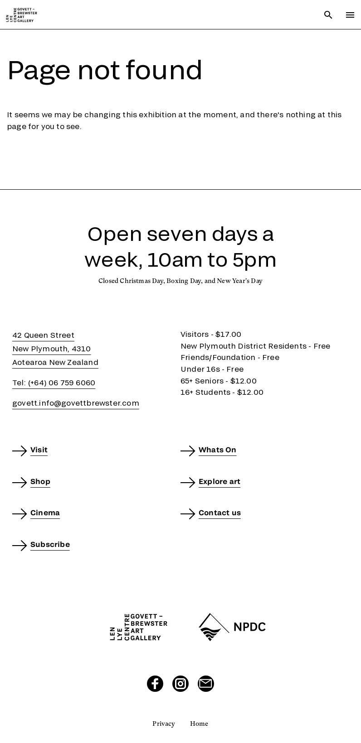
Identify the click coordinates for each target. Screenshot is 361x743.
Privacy (163, 723)
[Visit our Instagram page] (180, 684)
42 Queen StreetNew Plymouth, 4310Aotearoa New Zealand (55, 348)
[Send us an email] (206, 684)
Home (199, 723)
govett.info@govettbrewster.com (75, 402)
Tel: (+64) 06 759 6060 (53, 382)
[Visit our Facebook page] (155, 684)
